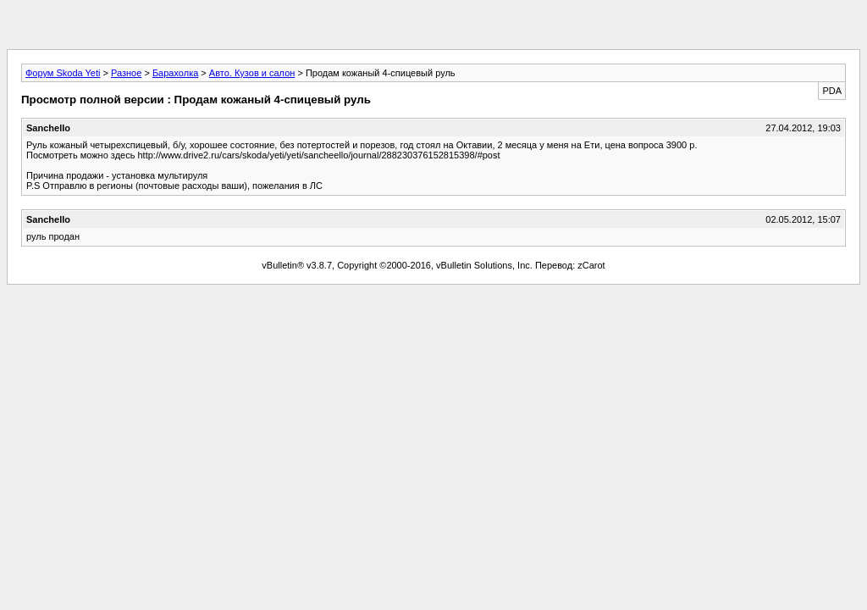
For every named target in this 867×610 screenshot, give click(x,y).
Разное (126, 73)
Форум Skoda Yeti (62, 73)
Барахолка (175, 73)
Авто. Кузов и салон (252, 73)
